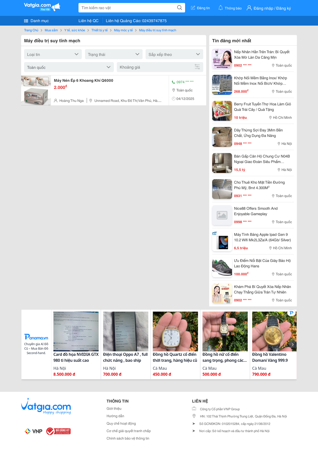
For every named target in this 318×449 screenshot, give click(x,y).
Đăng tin (200, 7)
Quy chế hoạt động (121, 423)
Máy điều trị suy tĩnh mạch (157, 30)
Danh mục (36, 20)
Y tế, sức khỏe (74, 30)
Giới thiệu (114, 408)
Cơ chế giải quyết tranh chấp (129, 430)
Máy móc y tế (123, 30)
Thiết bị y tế (99, 30)
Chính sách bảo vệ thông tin (128, 438)
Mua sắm (51, 30)
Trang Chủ (31, 30)
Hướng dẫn (115, 415)
